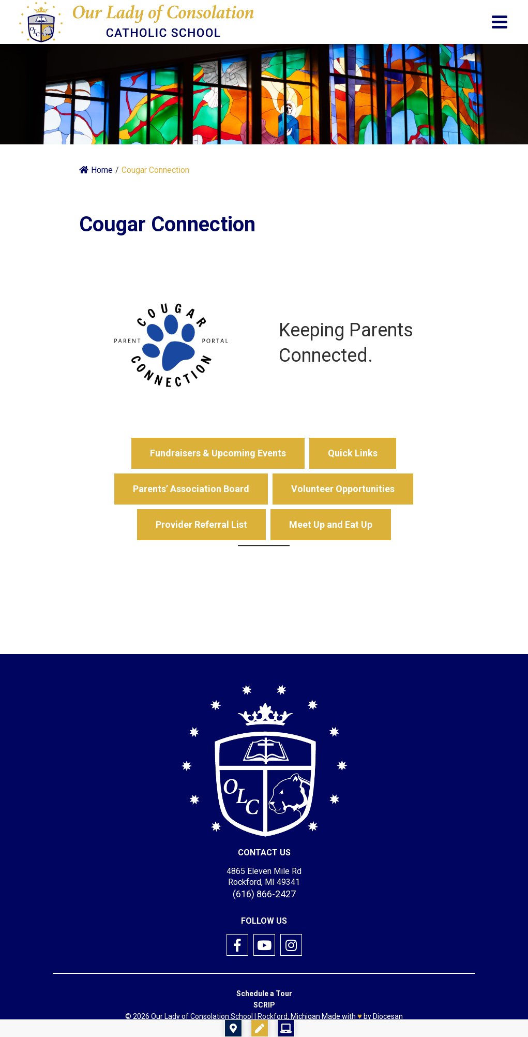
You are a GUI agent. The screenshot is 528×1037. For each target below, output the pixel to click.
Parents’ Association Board (191, 488)
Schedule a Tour (264, 993)
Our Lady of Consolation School (202, 1016)
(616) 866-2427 (264, 893)
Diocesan (388, 1016)
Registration (324, 1028)
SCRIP (264, 1005)
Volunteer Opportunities (343, 488)
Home (96, 170)
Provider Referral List (201, 524)
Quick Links (353, 453)
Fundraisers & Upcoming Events (218, 453)
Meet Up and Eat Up (330, 524)
